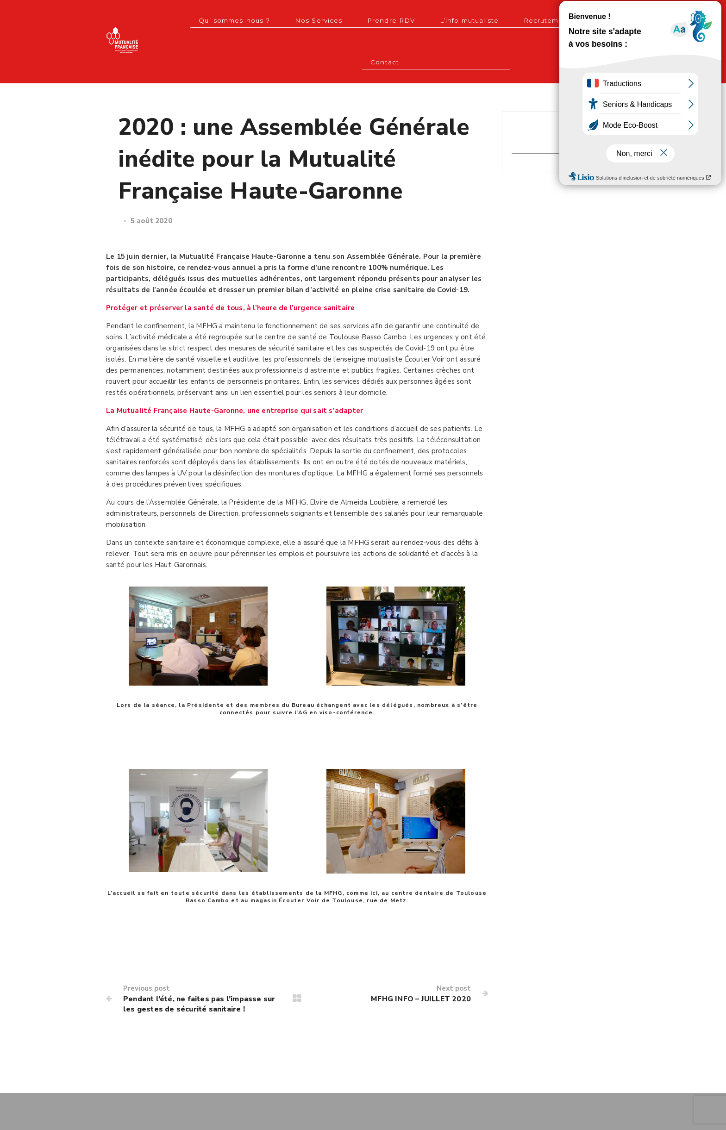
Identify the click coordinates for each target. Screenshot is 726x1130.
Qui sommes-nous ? (208, 18)
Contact (534, 18)
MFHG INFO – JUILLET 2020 (415, 954)
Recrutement (480, 18)
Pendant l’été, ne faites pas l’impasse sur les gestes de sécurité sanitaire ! (197, 965)
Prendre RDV (344, 18)
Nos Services (282, 18)
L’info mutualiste (411, 18)
